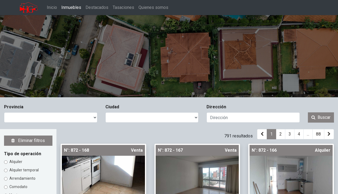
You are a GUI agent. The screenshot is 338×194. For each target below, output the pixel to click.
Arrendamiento (22, 178)
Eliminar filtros (28, 140)
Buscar (320, 117)
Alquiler (15, 162)
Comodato (18, 187)
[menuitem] (52, 7)
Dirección (216, 106)
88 (318, 134)
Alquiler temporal (24, 170)
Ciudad (112, 106)
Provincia (13, 106)
